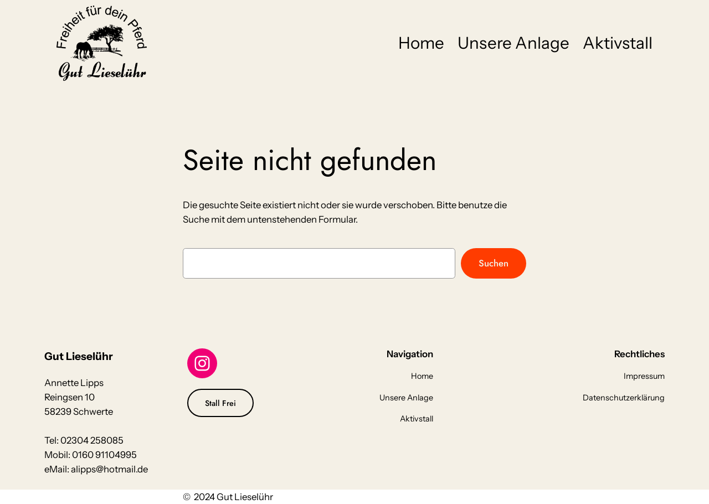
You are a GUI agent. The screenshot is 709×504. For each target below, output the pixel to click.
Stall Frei (220, 403)
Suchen (493, 263)
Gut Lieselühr (78, 356)
